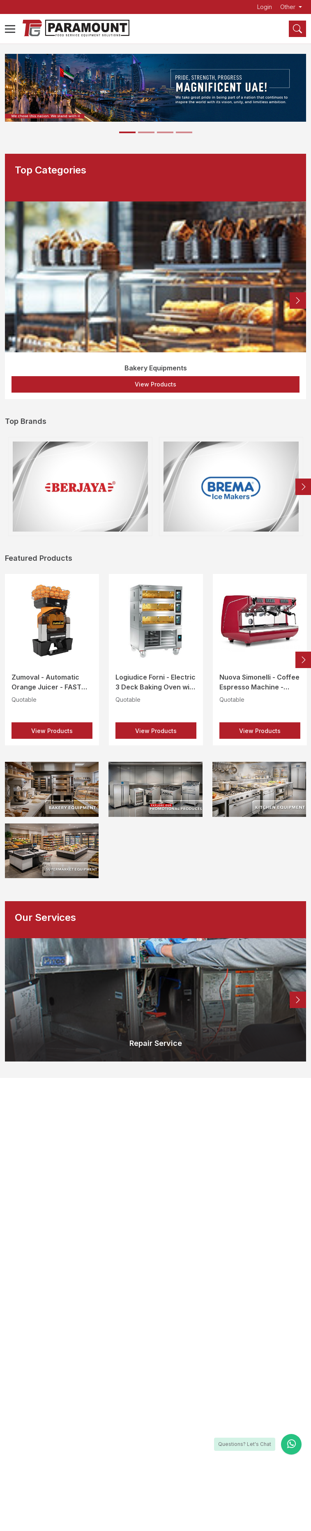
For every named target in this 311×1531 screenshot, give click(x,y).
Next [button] (298, 300)
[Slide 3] (165, 132)
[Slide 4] (184, 132)
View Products (155, 384)
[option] (155, 300)
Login (264, 7)
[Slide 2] (146, 132)
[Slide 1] (127, 132)
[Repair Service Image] (155, 1000)
